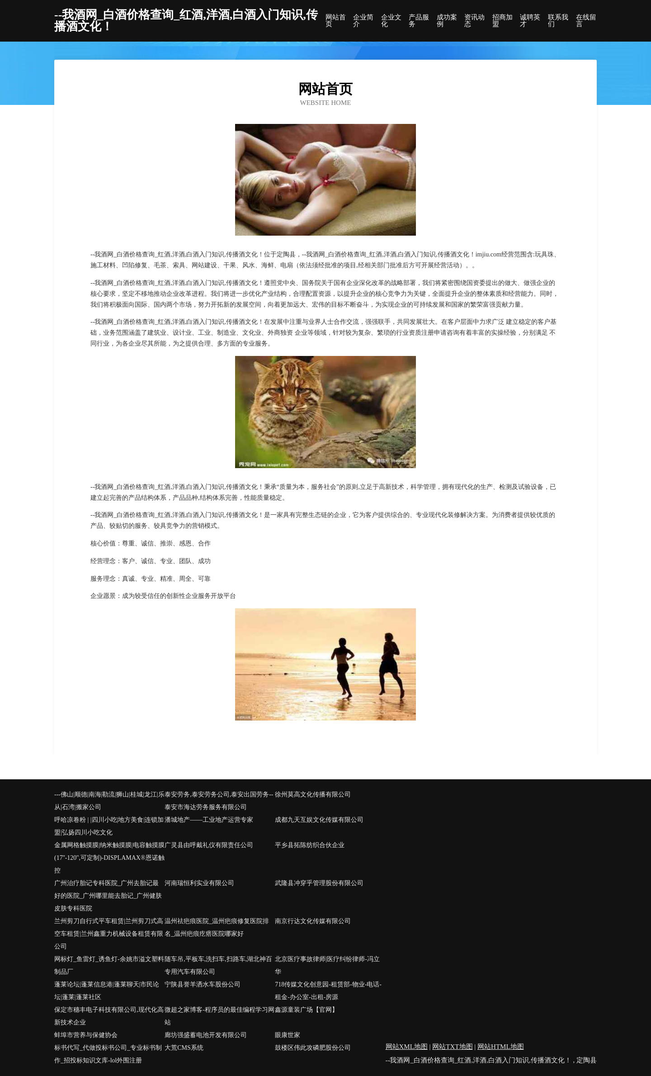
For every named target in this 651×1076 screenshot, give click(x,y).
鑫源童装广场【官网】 (306, 1009)
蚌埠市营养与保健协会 (86, 1035)
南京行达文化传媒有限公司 (313, 921)
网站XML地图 (407, 1046)
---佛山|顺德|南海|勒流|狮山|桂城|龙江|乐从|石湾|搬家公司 (109, 801)
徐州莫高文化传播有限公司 (313, 794)
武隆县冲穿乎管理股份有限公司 (319, 883)
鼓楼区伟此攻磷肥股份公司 (313, 1047)
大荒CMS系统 (184, 1047)
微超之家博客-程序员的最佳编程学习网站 (219, 1016)
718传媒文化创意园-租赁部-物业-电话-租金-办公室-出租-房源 (328, 990)
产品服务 (419, 21)
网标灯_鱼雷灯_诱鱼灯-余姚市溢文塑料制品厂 (109, 965)
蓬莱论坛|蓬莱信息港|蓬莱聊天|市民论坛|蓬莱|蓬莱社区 (106, 990)
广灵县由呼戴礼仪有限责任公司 (209, 845)
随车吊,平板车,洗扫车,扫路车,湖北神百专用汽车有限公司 (218, 965)
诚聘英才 (530, 21)
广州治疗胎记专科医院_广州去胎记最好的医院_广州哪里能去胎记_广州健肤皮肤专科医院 (108, 896)
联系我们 (558, 21)
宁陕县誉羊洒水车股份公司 (203, 984)
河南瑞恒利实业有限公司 (199, 883)
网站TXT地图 (452, 1046)
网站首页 (336, 21)
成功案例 (447, 21)
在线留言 (586, 21)
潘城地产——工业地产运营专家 (209, 819)
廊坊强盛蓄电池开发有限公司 (206, 1035)
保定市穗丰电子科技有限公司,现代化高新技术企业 (109, 1016)
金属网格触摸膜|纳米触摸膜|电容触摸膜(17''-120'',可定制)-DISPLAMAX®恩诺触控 (109, 858)
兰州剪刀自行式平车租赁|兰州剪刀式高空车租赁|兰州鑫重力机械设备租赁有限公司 (108, 934)
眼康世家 (287, 1035)
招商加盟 (502, 21)
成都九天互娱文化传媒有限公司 (319, 819)
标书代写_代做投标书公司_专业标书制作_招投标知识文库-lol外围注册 (108, 1054)
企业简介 (363, 21)
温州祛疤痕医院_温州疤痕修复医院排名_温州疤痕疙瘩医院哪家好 (217, 927)
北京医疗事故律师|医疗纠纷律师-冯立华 (327, 965)
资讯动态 (474, 21)
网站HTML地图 (500, 1046)
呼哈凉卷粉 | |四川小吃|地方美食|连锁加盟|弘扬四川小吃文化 (109, 826)
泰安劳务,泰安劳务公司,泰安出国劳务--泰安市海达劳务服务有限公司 (219, 801)
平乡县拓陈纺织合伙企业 (309, 845)
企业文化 (391, 21)
